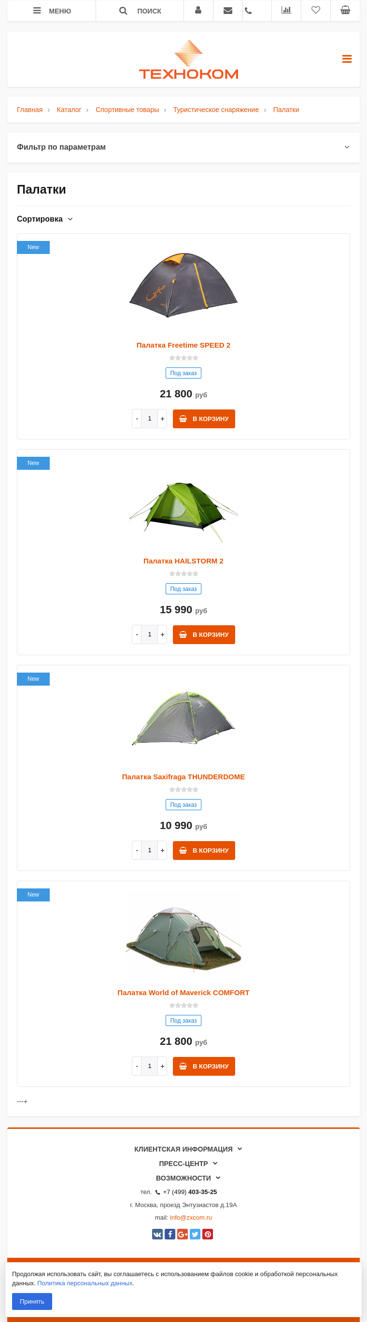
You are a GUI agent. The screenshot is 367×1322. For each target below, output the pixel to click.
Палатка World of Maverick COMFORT (183, 992)
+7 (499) (186, 1191)
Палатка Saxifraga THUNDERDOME (183, 777)
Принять (32, 1301)
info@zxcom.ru (191, 1217)
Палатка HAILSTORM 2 (183, 561)
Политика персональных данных (84, 1283)
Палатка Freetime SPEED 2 (183, 345)
